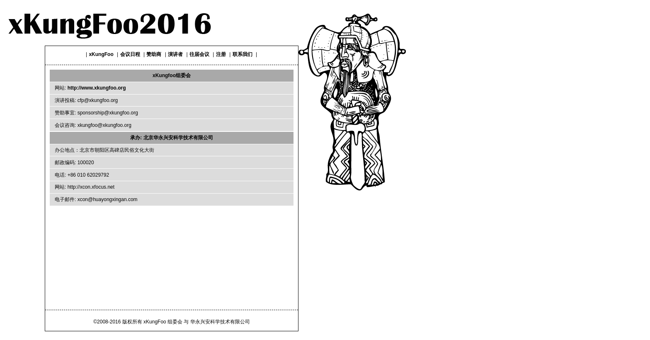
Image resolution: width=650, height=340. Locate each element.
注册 (221, 54)
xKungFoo (101, 54)
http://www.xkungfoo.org (97, 88)
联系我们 (242, 54)
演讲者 (175, 54)
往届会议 (199, 54)
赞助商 (153, 54)
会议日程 (130, 54)
